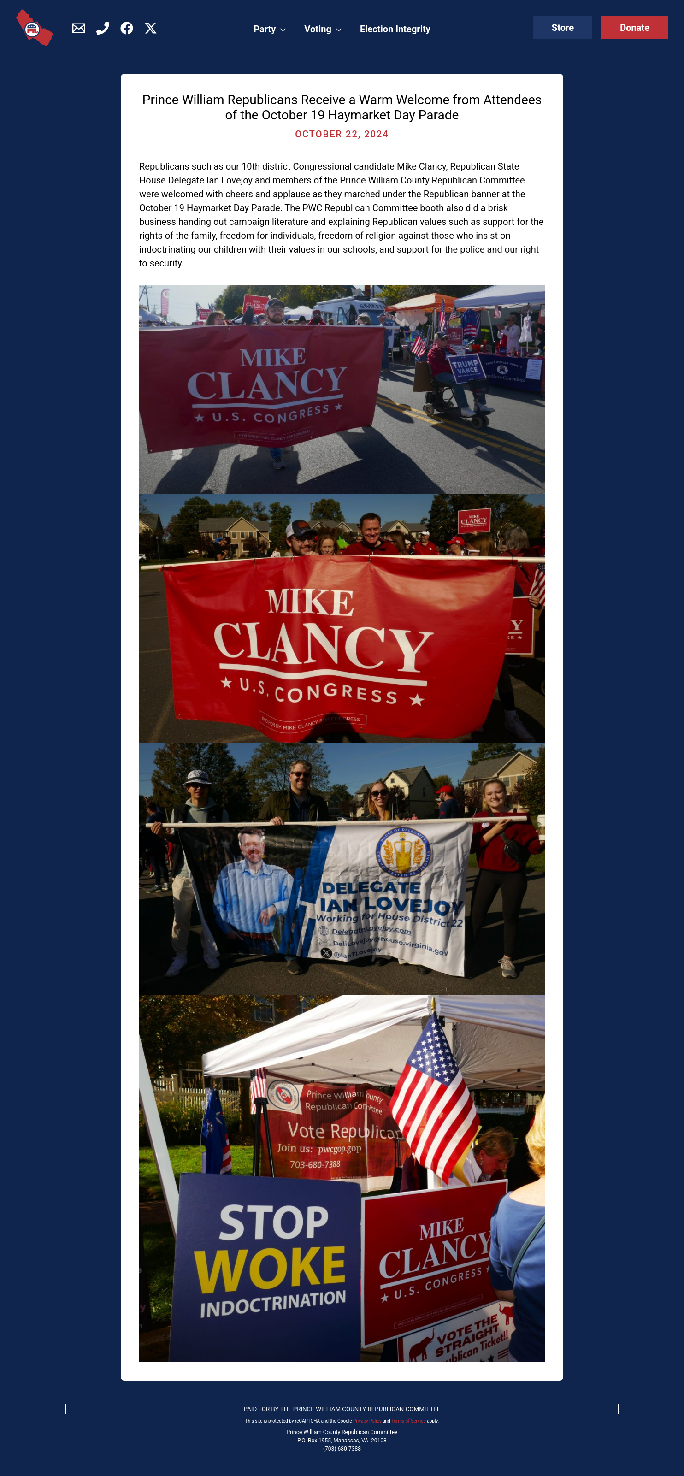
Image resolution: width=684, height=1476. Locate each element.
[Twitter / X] (150, 28)
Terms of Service (408, 1420)
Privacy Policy (367, 1420)
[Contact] (78, 28)
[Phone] (102, 28)
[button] (562, 27)
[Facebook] (126, 28)
